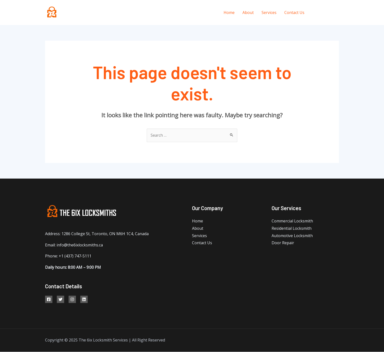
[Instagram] (337, 12)
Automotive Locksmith (292, 236)
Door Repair (283, 243)
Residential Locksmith (292, 228)
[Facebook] (315, 12)
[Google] (72, 299)
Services (269, 12)
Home (229, 12)
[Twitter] (326, 12)
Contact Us (294, 12)
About (248, 12)
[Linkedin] (84, 299)
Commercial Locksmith (292, 221)
